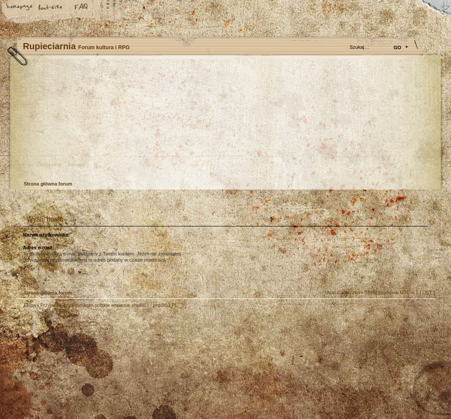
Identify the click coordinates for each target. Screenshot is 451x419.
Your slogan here (155, 365)
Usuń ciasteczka (342, 292)
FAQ (81, 7)
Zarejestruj (49, 164)
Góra (424, 311)
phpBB (115, 364)
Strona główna (19, 7)
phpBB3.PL (165, 305)
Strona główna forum (224, 121)
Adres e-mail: (38, 247)
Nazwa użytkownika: (46, 234)
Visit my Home (408, 390)
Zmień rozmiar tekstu (50, 7)
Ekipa (30, 305)
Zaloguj (76, 164)
